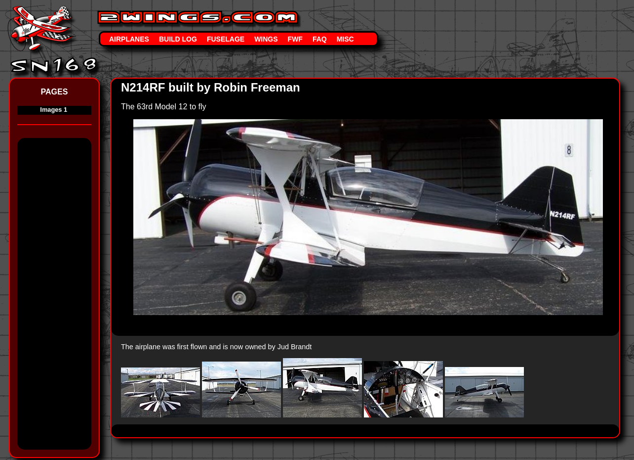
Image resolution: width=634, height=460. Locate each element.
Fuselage (225, 39)
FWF (295, 39)
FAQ (320, 39)
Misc (345, 39)
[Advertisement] (56, 297)
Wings (265, 39)
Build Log (178, 39)
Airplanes (129, 39)
